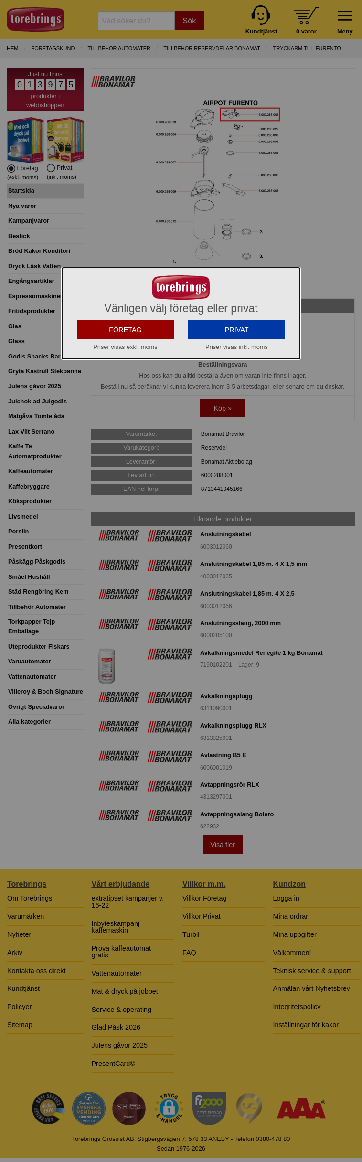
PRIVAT (237, 342)
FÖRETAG (125, 342)
